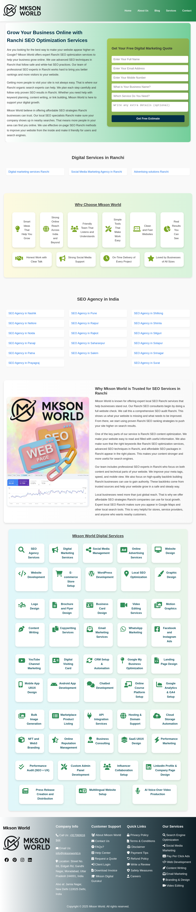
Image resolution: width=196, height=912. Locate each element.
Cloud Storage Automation (170, 719)
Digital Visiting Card (68, 664)
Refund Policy (138, 858)
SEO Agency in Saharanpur (88, 343)
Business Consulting (102, 741)
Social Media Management (101, 551)
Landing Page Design (169, 662)
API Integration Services (101, 719)
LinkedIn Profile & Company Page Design (165, 770)
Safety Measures (140, 870)
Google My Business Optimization (134, 664)
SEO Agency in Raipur (85, 323)
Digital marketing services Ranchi (28, 171)
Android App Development (67, 685)
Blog (157, 10)
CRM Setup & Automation (101, 664)
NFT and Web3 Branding (34, 743)
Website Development (36, 575)
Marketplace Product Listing (68, 719)
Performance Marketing (169, 741)
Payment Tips (137, 852)
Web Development (177, 862)
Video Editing (173, 885)
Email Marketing (175, 873)
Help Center (101, 852)
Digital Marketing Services (67, 553)
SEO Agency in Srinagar (149, 353)
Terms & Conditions (141, 841)
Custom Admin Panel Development (80, 770)
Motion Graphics (171, 606)
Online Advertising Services (136, 553)
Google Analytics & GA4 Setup (171, 690)
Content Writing (34, 630)
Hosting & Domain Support (135, 719)
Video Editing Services (136, 608)
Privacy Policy (138, 835)
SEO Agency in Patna (21, 353)
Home (127, 10)
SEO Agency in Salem (84, 353)
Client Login (101, 864)
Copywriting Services (68, 630)
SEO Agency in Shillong (148, 313)
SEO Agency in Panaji (21, 343)
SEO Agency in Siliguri (148, 333)
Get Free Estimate (148, 119)
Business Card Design (102, 608)
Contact (186, 10)
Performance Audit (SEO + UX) (38, 768)
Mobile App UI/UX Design (32, 688)
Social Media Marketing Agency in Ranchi (96, 171)
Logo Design (34, 606)
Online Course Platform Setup (139, 690)
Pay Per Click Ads (176, 856)
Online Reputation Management (68, 743)
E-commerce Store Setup (71, 579)
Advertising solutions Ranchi (151, 171)
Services (171, 10)
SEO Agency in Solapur (148, 343)
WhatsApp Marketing (135, 630)
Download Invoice (104, 870)
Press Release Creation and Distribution (45, 794)
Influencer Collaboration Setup (124, 770)
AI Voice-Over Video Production (158, 792)
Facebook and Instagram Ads (169, 635)
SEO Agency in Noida (21, 333)
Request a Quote (104, 858)
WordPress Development (104, 575)
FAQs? (97, 846)
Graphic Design (171, 575)
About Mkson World (106, 835)
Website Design (170, 551)
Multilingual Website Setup (102, 792)
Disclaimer (136, 846)
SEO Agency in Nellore (22, 323)
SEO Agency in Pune (84, 313)
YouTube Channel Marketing (34, 664)
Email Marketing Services (102, 633)
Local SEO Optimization (138, 575)
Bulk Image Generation (34, 719)
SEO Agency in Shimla (148, 323)
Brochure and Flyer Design (67, 608)
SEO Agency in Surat (147, 362)
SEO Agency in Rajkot (84, 333)
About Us (143, 10)
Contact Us (100, 841)
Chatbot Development (104, 685)
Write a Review (138, 864)
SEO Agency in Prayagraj (24, 362)
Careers (134, 876)
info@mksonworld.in (68, 853)
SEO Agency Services (33, 553)
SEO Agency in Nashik (22, 313)
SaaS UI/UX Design (136, 741)
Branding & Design (176, 879)
